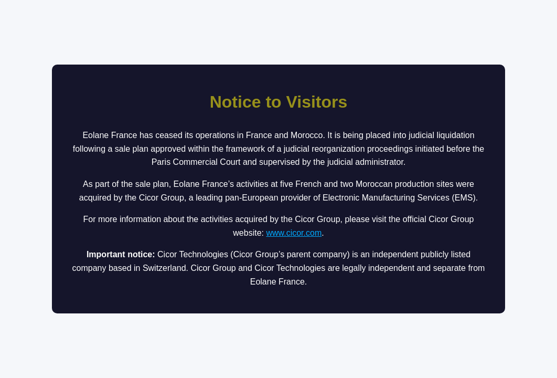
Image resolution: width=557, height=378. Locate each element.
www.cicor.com (294, 232)
